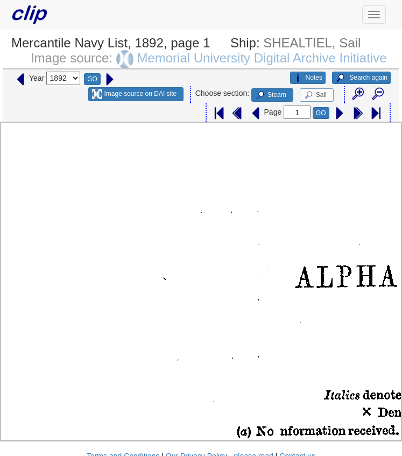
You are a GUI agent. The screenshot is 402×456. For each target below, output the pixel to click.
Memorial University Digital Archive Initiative (261, 58)
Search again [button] (361, 78)
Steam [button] (270, 95)
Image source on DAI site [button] (134, 94)
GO (92, 79)
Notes (307, 78)
